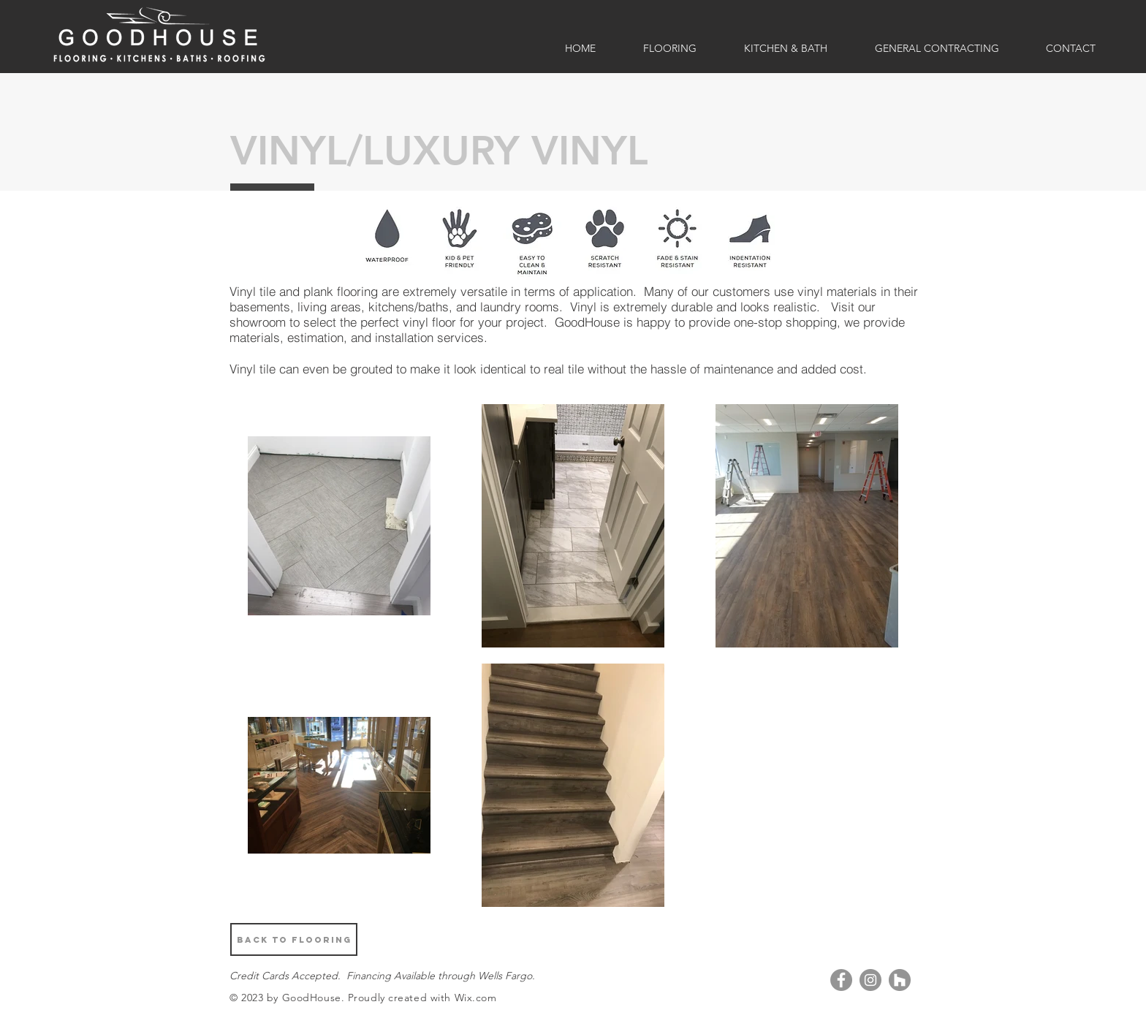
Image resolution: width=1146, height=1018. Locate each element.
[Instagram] (870, 980)
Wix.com (476, 997)
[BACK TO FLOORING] (293, 939)
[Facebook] (841, 980)
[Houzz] (900, 980)
